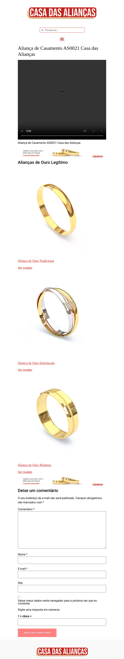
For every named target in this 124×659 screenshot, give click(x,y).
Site (20, 583)
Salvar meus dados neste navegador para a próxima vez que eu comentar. (57, 602)
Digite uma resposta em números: (39, 609)
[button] (62, 39)
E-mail (23, 568)
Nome (22, 554)
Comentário (26, 509)
